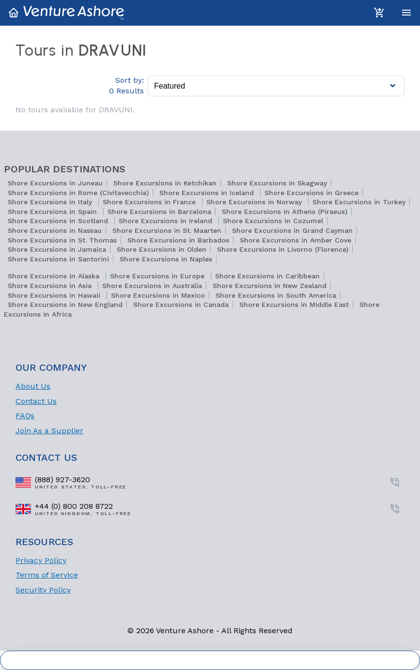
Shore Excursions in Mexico (158, 295)
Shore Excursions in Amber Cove (295, 240)
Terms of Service (47, 574)
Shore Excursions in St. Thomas (62, 240)
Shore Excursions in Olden (161, 249)
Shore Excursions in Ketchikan (165, 183)
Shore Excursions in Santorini (58, 259)
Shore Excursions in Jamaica (57, 249)
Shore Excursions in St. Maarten (166, 230)
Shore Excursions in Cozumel (273, 221)
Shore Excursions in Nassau (55, 230)
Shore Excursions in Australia (152, 285)
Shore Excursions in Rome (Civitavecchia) (78, 193)
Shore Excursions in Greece (311, 193)
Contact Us (36, 401)
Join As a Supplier (49, 430)
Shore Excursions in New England (65, 304)
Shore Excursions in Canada (181, 304)
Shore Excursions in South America (276, 295)
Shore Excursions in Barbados (178, 240)
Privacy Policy (41, 560)
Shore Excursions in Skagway (277, 183)
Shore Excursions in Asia (51, 285)
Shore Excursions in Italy (51, 202)
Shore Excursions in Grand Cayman (292, 230)
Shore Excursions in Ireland (167, 221)
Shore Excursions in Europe (158, 276)
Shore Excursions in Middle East (294, 304)
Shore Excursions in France (150, 202)
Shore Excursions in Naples (166, 259)
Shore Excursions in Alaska (55, 276)
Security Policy (43, 589)
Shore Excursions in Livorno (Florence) (282, 249)
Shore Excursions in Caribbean (267, 276)
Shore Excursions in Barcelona (159, 211)
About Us (33, 386)
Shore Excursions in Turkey (358, 202)
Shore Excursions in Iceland (207, 193)
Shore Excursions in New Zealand (270, 285)
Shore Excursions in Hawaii (55, 295)
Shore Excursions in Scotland (59, 221)
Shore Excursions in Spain (53, 211)
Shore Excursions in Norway (255, 202)
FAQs (25, 415)
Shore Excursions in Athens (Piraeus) (284, 211)
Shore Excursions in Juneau (55, 183)
